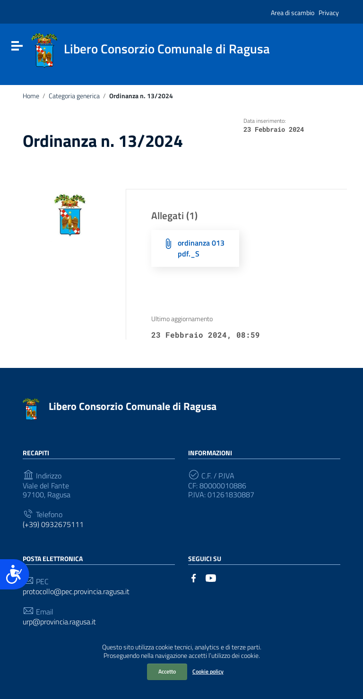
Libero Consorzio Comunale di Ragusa (132, 406)
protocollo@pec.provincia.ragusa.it (76, 591)
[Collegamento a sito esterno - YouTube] (210, 577)
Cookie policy (208, 671)
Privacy (329, 12)
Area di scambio (292, 12)
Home (31, 96)
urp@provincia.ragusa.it (59, 621)
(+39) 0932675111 (53, 524)
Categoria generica (74, 96)
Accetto (167, 671)
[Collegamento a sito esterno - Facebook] (193, 577)
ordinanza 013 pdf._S (201, 248)
